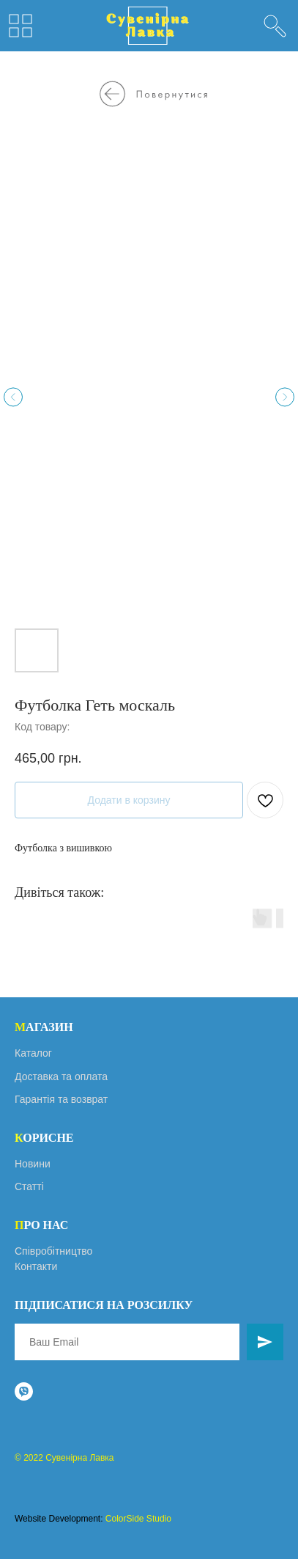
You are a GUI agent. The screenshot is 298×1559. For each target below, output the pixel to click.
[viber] (24, 1391)
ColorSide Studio (138, 1519)
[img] (275, 26)
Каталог (33, 1053)
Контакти (36, 1266)
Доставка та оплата (61, 1076)
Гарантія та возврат (61, 1099)
